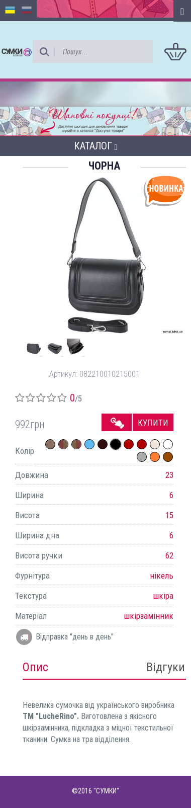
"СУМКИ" (106, 791)
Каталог (96, 146)
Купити (153, 423)
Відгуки (165, 667)
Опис (35, 667)
